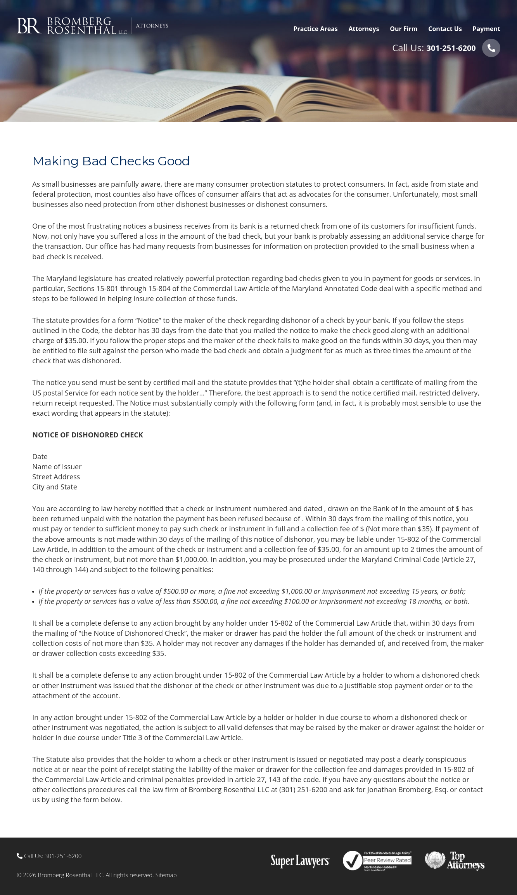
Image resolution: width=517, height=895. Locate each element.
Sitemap (166, 875)
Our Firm (403, 28)
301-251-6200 (451, 48)
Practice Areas (316, 28)
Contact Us (445, 28)
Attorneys (363, 28)
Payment (486, 28)
